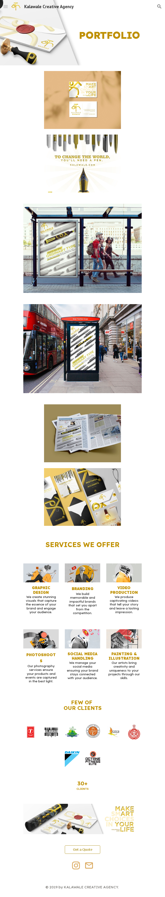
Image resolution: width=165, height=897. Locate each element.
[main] (82, 33)
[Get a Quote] (82, 849)
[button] (5, 6)
